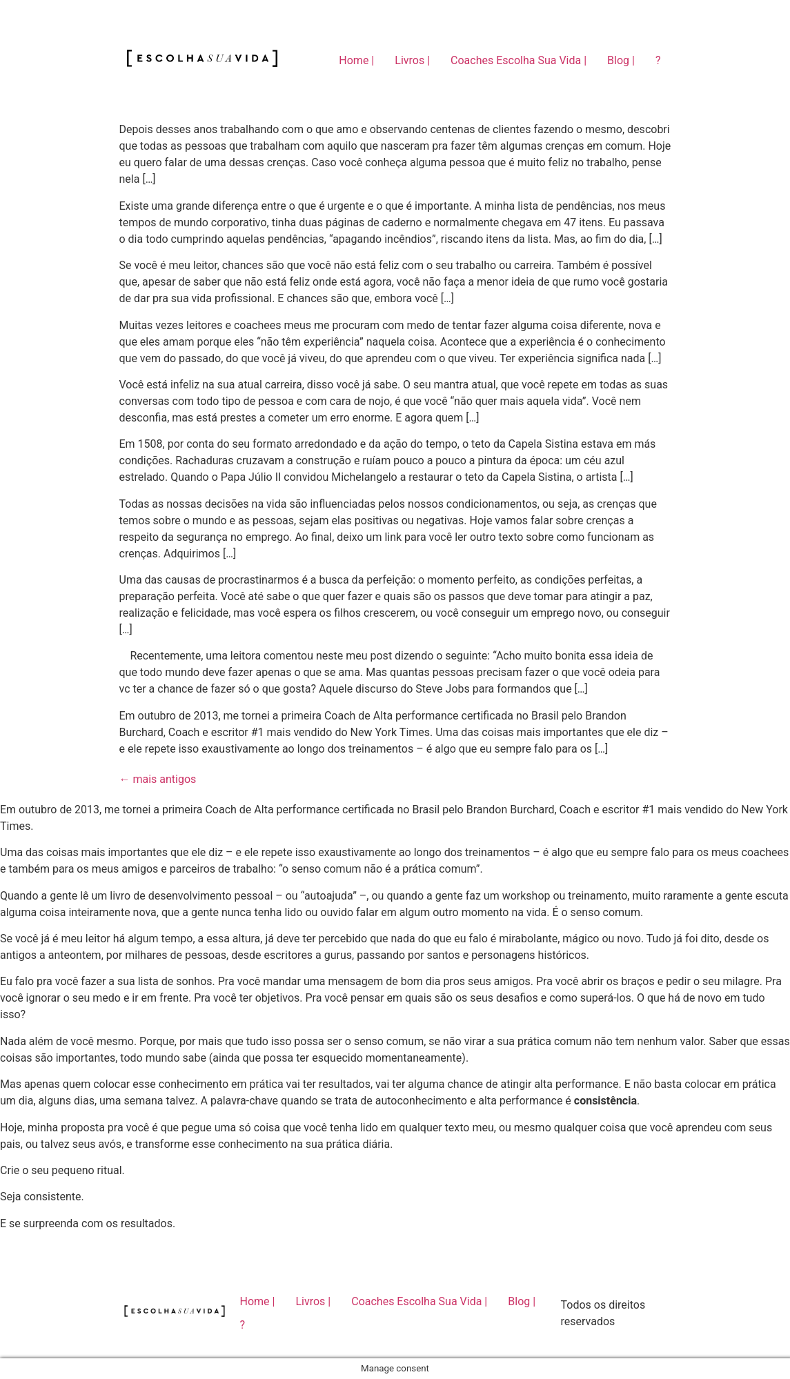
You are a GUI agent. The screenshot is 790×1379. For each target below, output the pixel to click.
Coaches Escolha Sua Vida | (518, 60)
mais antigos (158, 779)
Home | (356, 60)
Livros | (412, 60)
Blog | (621, 60)
